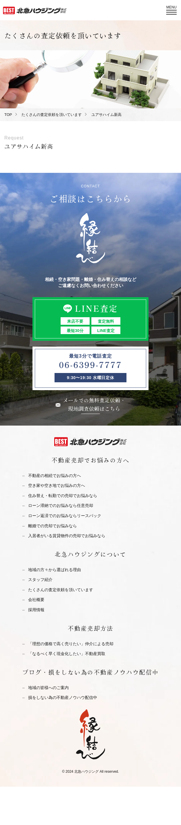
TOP (8, 114)
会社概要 (36, 599)
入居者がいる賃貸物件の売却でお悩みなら (66, 535)
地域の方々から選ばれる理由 (54, 569)
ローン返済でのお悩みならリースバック (64, 515)
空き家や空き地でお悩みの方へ (56, 485)
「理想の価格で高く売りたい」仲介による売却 (70, 643)
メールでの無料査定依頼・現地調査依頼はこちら (94, 404)
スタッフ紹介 (40, 579)
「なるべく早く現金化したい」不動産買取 (66, 653)
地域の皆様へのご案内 (48, 687)
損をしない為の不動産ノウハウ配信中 (62, 697)
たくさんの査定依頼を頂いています (51, 114)
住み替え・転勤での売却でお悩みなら (62, 495)
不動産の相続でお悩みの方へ (54, 475)
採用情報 (36, 609)
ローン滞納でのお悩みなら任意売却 (60, 505)
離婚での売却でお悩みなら (52, 525)
